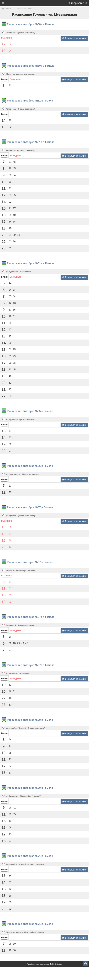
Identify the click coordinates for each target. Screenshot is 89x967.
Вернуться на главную (74, 38)
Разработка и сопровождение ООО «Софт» (44, 964)
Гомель (8, 9)
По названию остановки (22, 9)
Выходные (6, 38)
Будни (4, 79)
